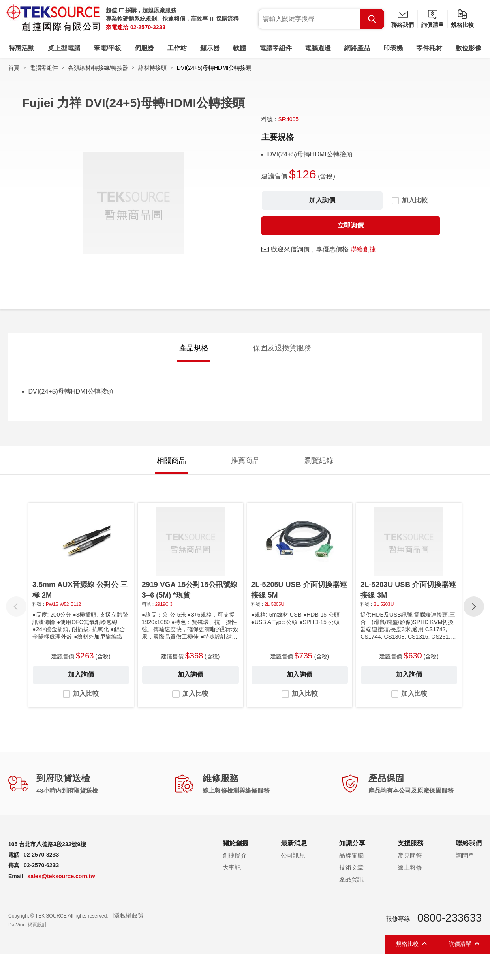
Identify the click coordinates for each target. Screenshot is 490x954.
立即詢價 (351, 225)
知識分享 (352, 843)
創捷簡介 (235, 855)
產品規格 (193, 348)
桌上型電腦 (64, 48)
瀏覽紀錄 (319, 461)
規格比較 (462, 24)
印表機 (393, 48)
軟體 (239, 48)
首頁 (13, 67)
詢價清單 (432, 24)
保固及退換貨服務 (282, 348)
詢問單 (465, 855)
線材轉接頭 (152, 67)
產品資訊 (351, 879)
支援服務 (411, 843)
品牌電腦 (351, 855)
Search (372, 19)
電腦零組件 (275, 48)
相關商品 (171, 461)
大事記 (232, 867)
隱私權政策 (128, 915)
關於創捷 (235, 843)
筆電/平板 (107, 48)
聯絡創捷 (363, 249)
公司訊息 (293, 855)
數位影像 (468, 48)
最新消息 (294, 843)
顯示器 (210, 48)
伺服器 (144, 48)
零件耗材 (429, 48)
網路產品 (357, 48)
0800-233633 (449, 918)
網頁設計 (37, 925)
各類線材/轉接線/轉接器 (98, 67)
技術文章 (351, 867)
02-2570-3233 (147, 27)
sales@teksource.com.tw (61, 876)
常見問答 (410, 855)
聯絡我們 (402, 24)
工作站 (177, 48)
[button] (474, 606)
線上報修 (410, 867)
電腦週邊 (318, 48)
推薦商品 (245, 461)
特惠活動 (21, 48)
